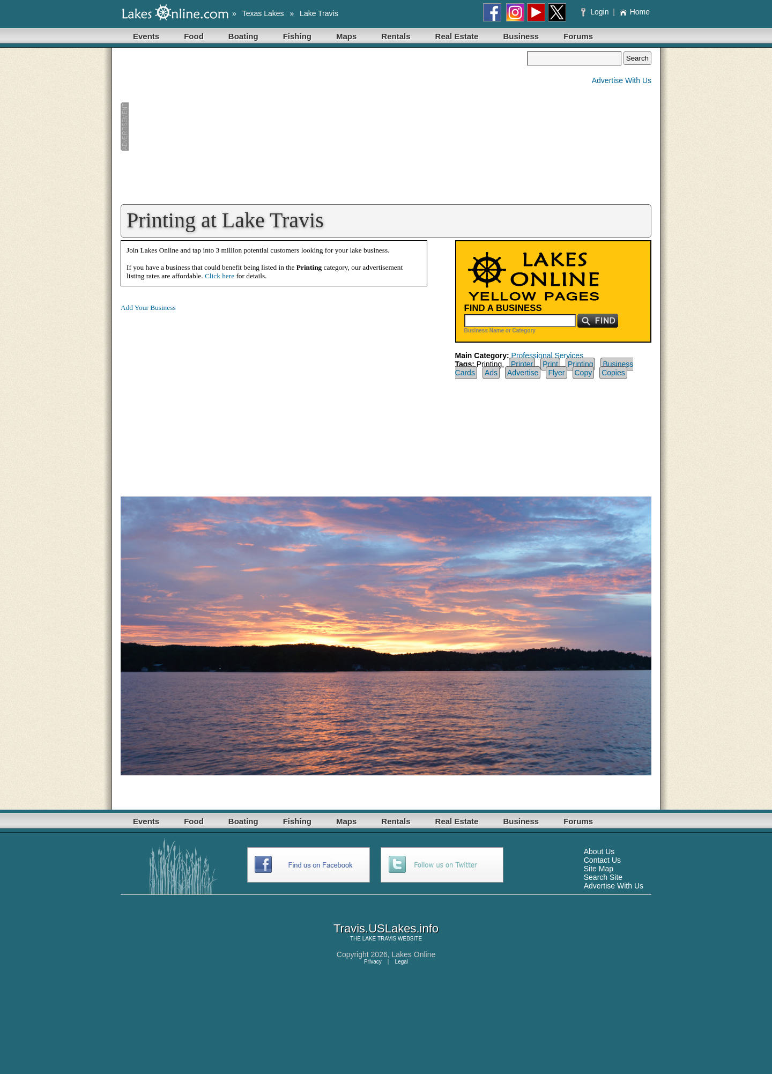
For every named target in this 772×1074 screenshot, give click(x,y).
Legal (401, 962)
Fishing (297, 36)
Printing (580, 364)
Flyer (556, 372)
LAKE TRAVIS (379, 939)
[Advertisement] (324, 126)
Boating (243, 36)
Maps (346, 36)
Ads (491, 372)
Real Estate (457, 36)
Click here (219, 276)
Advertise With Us (621, 80)
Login (596, 12)
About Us (599, 851)
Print (550, 364)
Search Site (603, 877)
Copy (583, 372)
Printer (522, 364)
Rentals (395, 36)
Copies (613, 372)
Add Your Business (148, 307)
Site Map (598, 868)
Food (194, 36)
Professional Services (547, 355)
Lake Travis (319, 13)
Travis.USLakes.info (386, 928)
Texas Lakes (263, 13)
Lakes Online (414, 954)
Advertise (522, 372)
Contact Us (602, 860)
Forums (578, 36)
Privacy (373, 962)
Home (634, 12)
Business (521, 36)
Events (146, 36)
